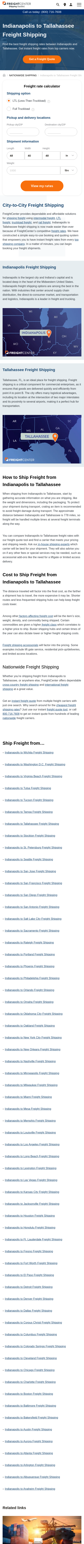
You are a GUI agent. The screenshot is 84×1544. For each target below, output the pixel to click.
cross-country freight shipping (21, 684)
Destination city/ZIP (55, 124)
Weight (10, 163)
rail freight (44, 222)
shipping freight (16, 218)
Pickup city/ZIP (15, 124)
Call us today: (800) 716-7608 (42, 12)
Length (10, 148)
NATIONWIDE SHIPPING (23, 75)
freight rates (58, 231)
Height (46, 148)
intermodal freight (44, 218)
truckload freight (21, 222)
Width (28, 148)
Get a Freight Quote (42, 59)
